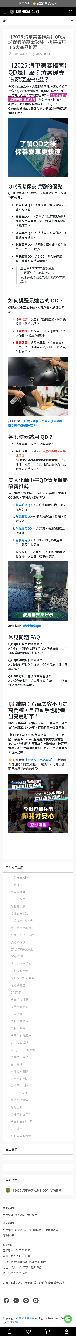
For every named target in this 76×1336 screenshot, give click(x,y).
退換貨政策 (51, 1229)
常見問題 (8, 1229)
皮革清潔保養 (19, 1006)
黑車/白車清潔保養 (23, 1049)
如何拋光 (16, 1128)
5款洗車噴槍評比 (22, 949)
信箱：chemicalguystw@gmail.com (24, 1262)
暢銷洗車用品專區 (39, 760)
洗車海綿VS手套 (21, 963)
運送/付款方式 (23, 1229)
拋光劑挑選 (18, 985)
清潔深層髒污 (19, 1021)
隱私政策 (38, 1229)
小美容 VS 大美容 (22, 920)
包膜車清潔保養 (21, 1136)
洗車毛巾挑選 (19, 999)
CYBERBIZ (12, 1322)
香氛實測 (16, 1064)
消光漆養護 (18, 942)
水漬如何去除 (19, 1071)
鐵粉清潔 (16, 1107)
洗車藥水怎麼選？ (22, 928)
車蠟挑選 (16, 884)
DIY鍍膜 (16, 992)
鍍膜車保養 (18, 1028)
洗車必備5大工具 (22, 1121)
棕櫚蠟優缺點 (19, 913)
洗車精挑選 (18, 892)
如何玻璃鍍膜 (19, 1042)
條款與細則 (9, 1235)
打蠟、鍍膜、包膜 (22, 935)
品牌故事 (8, 1215)
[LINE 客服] (68, 1319)
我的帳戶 (32, 1215)
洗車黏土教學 (19, 1057)
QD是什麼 (17, 956)
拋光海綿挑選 (19, 1100)
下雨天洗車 (18, 899)
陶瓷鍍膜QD (32, 626)
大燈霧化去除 (19, 1085)
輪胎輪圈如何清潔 (22, 978)
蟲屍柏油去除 (19, 1078)
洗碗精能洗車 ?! (21, 1114)
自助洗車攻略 (19, 877)
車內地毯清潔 (19, 1093)
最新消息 (20, 1215)
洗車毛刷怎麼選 (21, 1035)
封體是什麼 (18, 906)
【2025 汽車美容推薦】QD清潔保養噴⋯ (35, 1190)
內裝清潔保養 (19, 971)
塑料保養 (16, 1014)
